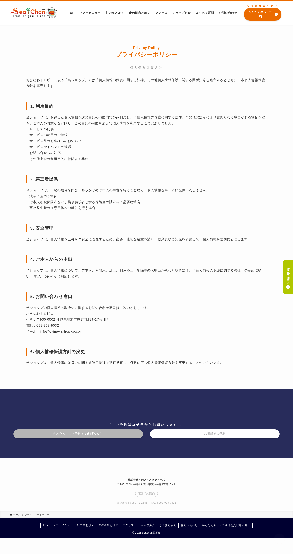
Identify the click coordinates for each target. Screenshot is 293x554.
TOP (46, 525)
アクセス (128, 525)
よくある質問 (168, 525)
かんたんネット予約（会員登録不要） (226, 525)
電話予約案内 (146, 493)
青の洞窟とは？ (108, 525)
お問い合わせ (189, 525)
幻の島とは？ (85, 525)
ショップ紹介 (146, 525)
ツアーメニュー (63, 525)
